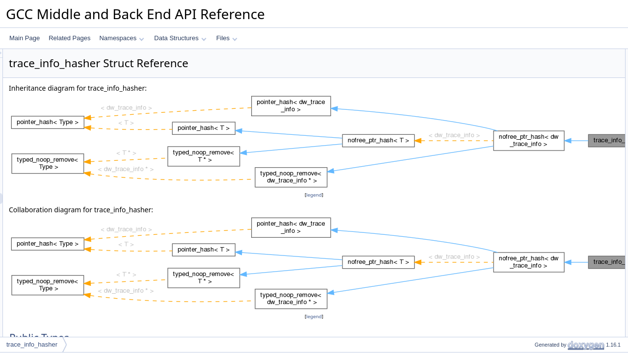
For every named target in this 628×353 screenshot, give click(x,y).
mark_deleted (544, 140)
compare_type (545, 76)
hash (532, 97)
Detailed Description (545, 216)
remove (536, 183)
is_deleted (539, 162)
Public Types (535, 54)
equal (533, 108)
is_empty (538, 173)
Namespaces (121, 38)
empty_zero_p (545, 205)
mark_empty (542, 151)
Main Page (24, 38)
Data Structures (180, 38)
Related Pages (69, 38)
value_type (540, 65)
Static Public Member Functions (560, 86)
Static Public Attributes (548, 194)
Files (226, 38)
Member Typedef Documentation (561, 227)
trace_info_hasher (31, 344)
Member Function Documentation (562, 259)
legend (315, 195)
